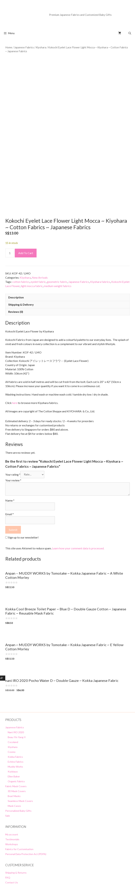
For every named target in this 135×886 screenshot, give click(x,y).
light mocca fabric (32, 243)
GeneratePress (91, 880)
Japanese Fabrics (24, 47)
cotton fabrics (21, 239)
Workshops (11, 801)
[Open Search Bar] (130, 33)
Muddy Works (15, 724)
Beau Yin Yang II (17, 694)
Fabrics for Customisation (19, 806)
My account (11, 791)
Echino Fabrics (15, 719)
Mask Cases (14, 763)
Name (9, 458)
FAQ (7, 835)
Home (8, 47)
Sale (7, 773)
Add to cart (25, 210)
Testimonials (12, 796)
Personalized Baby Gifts (18, 768)
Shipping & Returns (16, 830)
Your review (13, 437)
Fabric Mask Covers (16, 743)
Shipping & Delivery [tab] (21, 262)
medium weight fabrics (57, 243)
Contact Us (11, 840)
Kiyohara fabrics (100, 239)
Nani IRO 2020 (16, 690)
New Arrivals (40, 235)
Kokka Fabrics (15, 714)
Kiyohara (41, 47)
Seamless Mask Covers (20, 758)
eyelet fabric (38, 239)
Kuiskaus (13, 729)
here (14, 360)
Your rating (12, 432)
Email (9, 471)
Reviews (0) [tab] (15, 269)
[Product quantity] (9, 210)
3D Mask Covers (17, 748)
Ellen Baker (14, 734)
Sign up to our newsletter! (23, 495)
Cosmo (11, 709)
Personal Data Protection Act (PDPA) (25, 811)
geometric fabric (57, 239)
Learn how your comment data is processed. (78, 505)
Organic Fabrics (16, 739)
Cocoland (13, 699)
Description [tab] (16, 255)
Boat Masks (14, 753)
